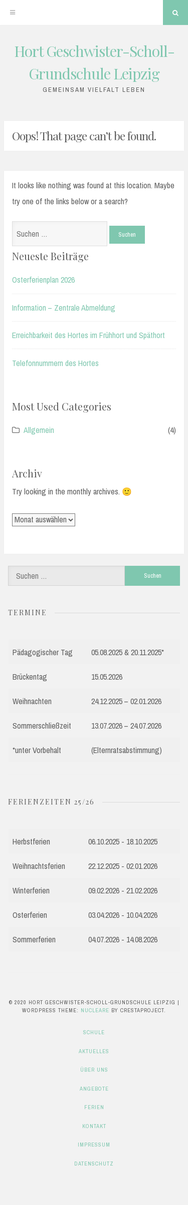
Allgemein (39, 429)
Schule (94, 1032)
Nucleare (95, 1010)
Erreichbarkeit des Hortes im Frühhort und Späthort (88, 335)
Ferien (94, 1107)
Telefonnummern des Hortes (55, 363)
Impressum (94, 1144)
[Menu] (12, 12)
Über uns (94, 1069)
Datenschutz (94, 1163)
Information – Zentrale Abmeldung (63, 307)
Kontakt (94, 1126)
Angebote (94, 1088)
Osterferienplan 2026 (43, 279)
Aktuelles (94, 1051)
